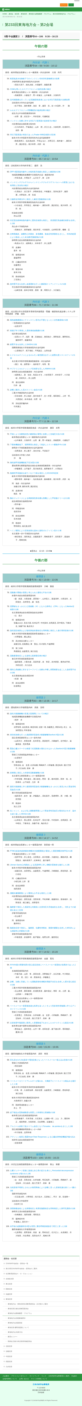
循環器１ (41, 576)
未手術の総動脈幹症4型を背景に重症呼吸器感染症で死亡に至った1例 (38, 1226)
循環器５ (41, 1043)
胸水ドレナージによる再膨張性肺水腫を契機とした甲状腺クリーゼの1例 (40, 498)
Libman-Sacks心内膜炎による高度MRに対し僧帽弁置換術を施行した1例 (39, 865)
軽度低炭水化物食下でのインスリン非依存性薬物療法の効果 (34, 79)
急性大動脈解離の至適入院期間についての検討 (29, 714)
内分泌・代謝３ (41, 301)
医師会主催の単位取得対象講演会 (20, 1341)
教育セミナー (12, 1337)
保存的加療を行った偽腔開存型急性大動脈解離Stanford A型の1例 (37, 735)
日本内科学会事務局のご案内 (58, 1376)
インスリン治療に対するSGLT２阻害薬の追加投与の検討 (33, 121)
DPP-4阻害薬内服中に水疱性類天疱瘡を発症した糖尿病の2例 (35, 172)
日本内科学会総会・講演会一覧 (17, 1263)
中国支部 (9, 1356)
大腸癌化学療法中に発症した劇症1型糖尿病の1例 (30, 199)
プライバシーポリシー (19, 1376)
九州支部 (9, 1367)
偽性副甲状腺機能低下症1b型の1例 (24, 463)
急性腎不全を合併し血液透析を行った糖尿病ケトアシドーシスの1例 (38, 284)
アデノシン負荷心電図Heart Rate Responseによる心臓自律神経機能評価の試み (42, 1137)
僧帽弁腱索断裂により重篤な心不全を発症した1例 (30, 893)
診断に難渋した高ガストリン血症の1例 (26, 390)
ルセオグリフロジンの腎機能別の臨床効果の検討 (30, 110)
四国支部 (9, 1361)
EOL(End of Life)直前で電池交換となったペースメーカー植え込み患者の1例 (41, 1060)
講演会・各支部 (10, 1259)
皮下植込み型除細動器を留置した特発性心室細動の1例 (32, 1112)
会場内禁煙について (10, 1379)
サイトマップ (34, 1376)
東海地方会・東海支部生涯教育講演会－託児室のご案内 (28, 1304)
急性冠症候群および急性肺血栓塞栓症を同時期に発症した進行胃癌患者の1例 (41, 630)
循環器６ (41, 1154)
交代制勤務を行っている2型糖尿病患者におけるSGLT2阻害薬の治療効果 (40, 100)
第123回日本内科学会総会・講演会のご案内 (21, 1268)
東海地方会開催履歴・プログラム (20, 1313)
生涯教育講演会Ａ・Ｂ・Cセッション (19, 1274)
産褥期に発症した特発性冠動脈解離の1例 (27, 773)
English (74, 1376)
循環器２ (41, 697)
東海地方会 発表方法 (15, 1332)
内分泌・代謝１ (41, 62)
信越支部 (9, 1294)
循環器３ (41, 834)
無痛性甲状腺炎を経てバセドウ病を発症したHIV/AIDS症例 (34, 473)
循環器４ (41, 948)
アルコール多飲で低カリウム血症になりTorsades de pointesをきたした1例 (41, 1126)
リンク (43, 1376)
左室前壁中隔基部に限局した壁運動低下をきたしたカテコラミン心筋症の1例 (41, 1023)
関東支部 (9, 1289)
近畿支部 (9, 1351)
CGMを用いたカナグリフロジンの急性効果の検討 (30, 89)
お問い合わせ (24, 1379)
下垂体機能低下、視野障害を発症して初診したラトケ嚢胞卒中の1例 (38, 445)
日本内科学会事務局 (41, 1384)
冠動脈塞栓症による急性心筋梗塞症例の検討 (28, 656)
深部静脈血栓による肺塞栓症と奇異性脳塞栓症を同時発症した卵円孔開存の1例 (42, 1208)
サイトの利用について (39, 1379)
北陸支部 (9, 1346)
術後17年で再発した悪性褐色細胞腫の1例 (27, 331)
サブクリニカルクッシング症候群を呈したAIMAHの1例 (32, 369)
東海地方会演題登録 (15, 1323)
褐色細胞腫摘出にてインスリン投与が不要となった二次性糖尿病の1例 (39, 320)
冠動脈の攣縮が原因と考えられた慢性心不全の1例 (30, 592)
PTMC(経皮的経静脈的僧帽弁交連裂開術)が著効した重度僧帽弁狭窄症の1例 (41, 851)
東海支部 (9, 1299)
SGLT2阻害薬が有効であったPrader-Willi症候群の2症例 (32, 135)
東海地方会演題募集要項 (16, 1318)
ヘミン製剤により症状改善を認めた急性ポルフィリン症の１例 (35, 531)
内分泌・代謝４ (41, 418)
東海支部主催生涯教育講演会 (18, 1309)
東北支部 (9, 1284)
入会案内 (6, 1376)
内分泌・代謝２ (41, 155)
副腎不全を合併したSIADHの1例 (23, 344)
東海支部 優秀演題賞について (18, 1327)
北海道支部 (10, 1279)
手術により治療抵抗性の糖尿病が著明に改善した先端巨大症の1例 (37, 434)
